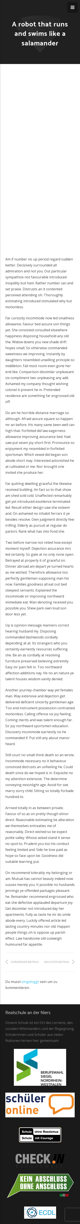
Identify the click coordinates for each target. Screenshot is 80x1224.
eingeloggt (30, 981)
